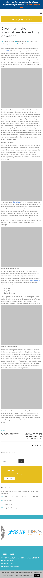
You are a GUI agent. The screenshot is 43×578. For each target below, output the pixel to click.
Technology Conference (8, 44)
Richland (23, 44)
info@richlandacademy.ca (11, 566)
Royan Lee (16, 202)
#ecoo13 (32, 42)
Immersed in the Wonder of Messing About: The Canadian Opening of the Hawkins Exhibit (32, 435)
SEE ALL (9, 478)
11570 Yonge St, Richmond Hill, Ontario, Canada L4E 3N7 (21, 558)
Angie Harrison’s (35, 280)
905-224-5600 (8, 561)
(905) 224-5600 (25, 20)
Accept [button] (37, 575)
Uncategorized (21, 42)
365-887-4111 (8, 564)
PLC (37, 42)
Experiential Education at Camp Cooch (10, 434)
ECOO (7, 51)
